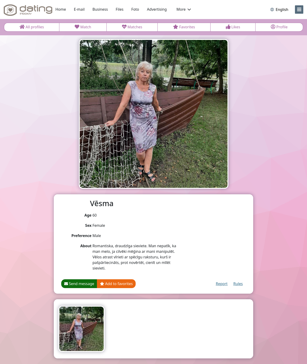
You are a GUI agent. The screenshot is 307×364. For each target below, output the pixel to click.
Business (100, 9)
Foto (135, 9)
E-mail (79, 9)
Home (60, 9)
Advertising (157, 9)
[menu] (299, 9)
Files (119, 9)
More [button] (183, 9)
